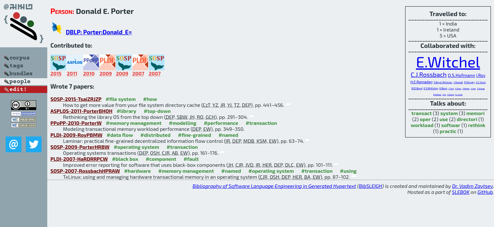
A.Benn (443, 88)
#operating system (136, 147)
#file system (120, 99)
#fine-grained (194, 135)
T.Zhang (481, 88)
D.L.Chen (458, 94)
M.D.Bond (416, 88)
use (443, 119)
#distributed (156, 135)
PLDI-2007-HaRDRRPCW (79, 159)
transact (421, 113)
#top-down (157, 111)
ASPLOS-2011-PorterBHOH (81, 111)
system (449, 113)
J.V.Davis (450, 94)
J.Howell (458, 82)
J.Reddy (466, 88)
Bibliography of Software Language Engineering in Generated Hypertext (274, 186)
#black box (125, 159)
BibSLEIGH (370, 186)
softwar (450, 125)
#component (161, 159)
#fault (191, 159)
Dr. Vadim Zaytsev (472, 186)
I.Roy (480, 75)
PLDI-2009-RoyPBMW (76, 135)
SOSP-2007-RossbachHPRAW (85, 171)
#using (348, 171)
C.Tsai (451, 88)
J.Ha (444, 94)
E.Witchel (448, 61)
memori (475, 113)
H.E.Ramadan (422, 81)
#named (228, 135)
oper (425, 119)
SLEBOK (460, 192)
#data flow (120, 135)
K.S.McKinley (430, 88)
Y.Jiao (473, 88)
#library (126, 111)
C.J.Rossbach (429, 74)
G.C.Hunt (480, 82)
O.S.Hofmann (461, 75)
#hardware (137, 171)
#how (150, 99)
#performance (221, 123)
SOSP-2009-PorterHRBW (79, 147)
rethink (476, 125)
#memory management (134, 123)
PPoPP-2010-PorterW (76, 123)
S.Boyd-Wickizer (443, 82)
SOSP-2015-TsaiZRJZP (75, 99)
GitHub (485, 192)
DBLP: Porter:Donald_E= (99, 32)
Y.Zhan (458, 88)
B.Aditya (437, 94)
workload (422, 125)
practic (448, 131)
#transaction (261, 123)
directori (467, 119)
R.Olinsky (469, 82)
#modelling (182, 123)
